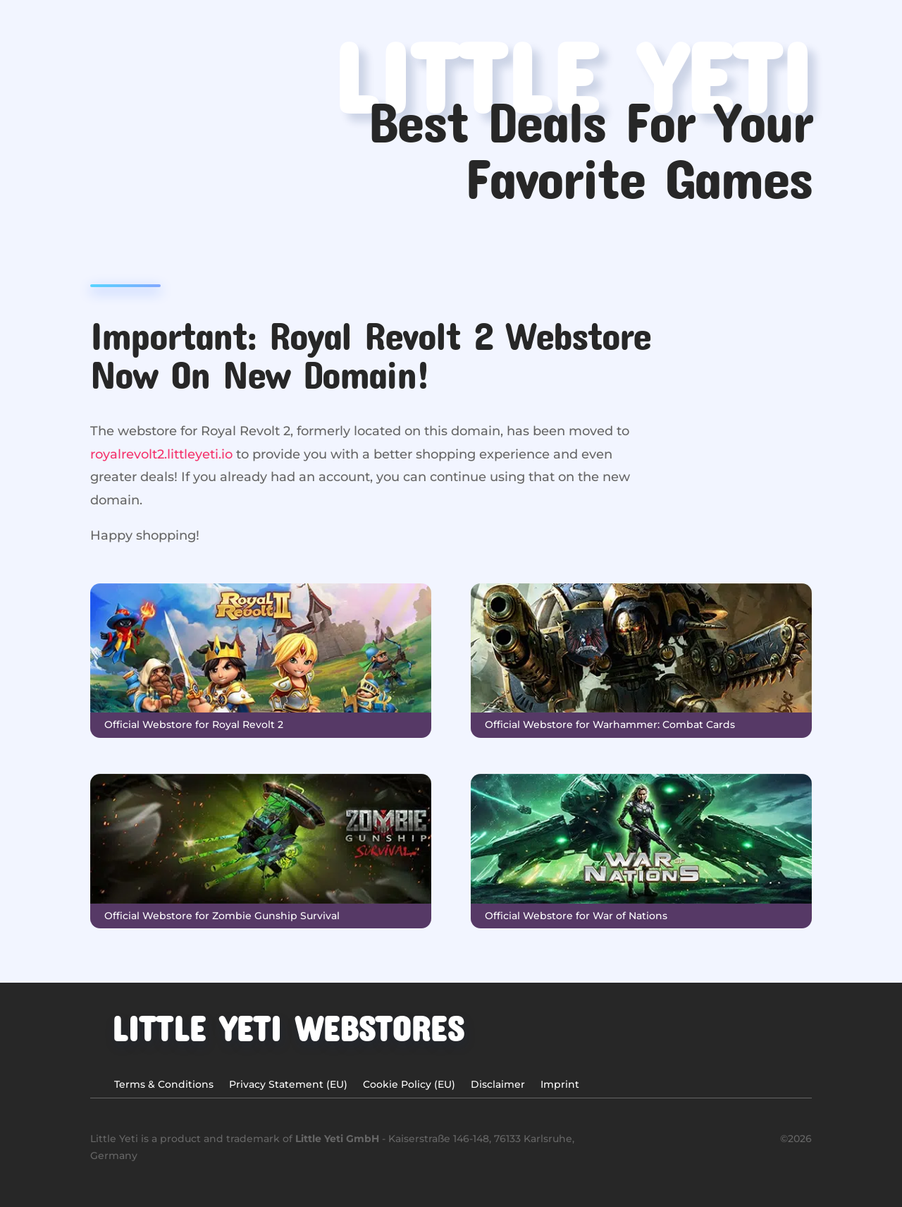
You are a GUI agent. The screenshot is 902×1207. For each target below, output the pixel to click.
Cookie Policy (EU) (409, 1085)
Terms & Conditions (164, 1085)
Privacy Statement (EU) (288, 1085)
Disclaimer (498, 1085)
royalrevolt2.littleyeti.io (161, 454)
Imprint (559, 1085)
